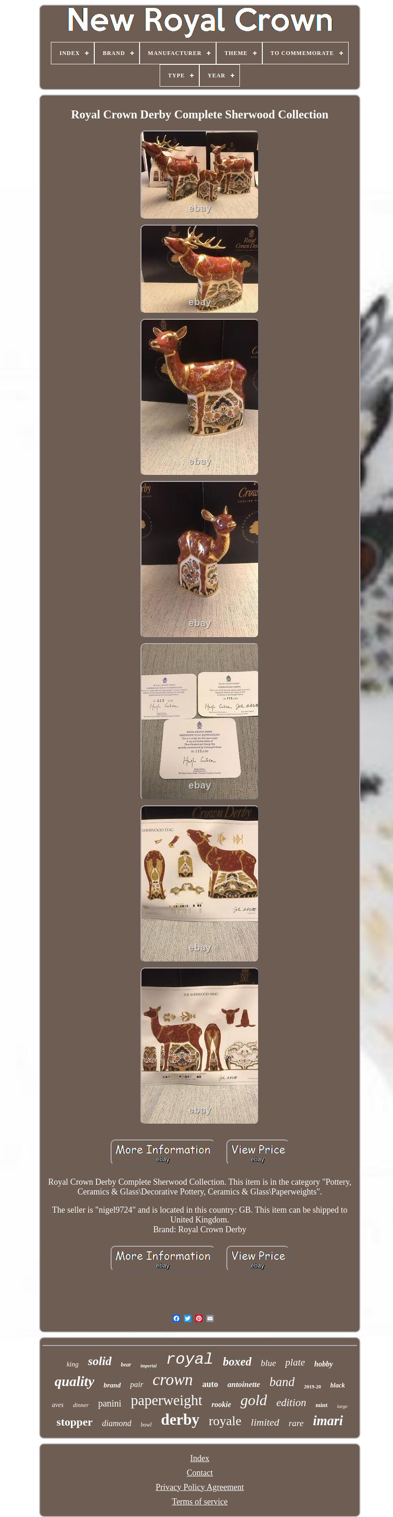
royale (225, 1421)
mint (322, 1404)
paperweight (166, 1400)
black (337, 1385)
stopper (74, 1422)
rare (295, 1423)
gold (253, 1400)
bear (126, 1364)
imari (328, 1420)
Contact (200, 1472)
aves (57, 1404)
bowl (145, 1424)
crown (173, 1380)
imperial (148, 1365)
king (73, 1364)
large (342, 1406)
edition (291, 1402)
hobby (323, 1364)
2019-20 (312, 1386)
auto (210, 1384)
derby (180, 1419)
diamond (116, 1423)
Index (200, 1458)
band (282, 1382)
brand (112, 1385)
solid (100, 1361)
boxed (237, 1361)
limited (265, 1422)
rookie (221, 1404)
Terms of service (200, 1501)
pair (136, 1384)
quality (74, 1381)
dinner (81, 1404)
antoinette (243, 1384)
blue (268, 1363)
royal (190, 1359)
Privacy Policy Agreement (200, 1487)
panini (109, 1403)
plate (295, 1362)
